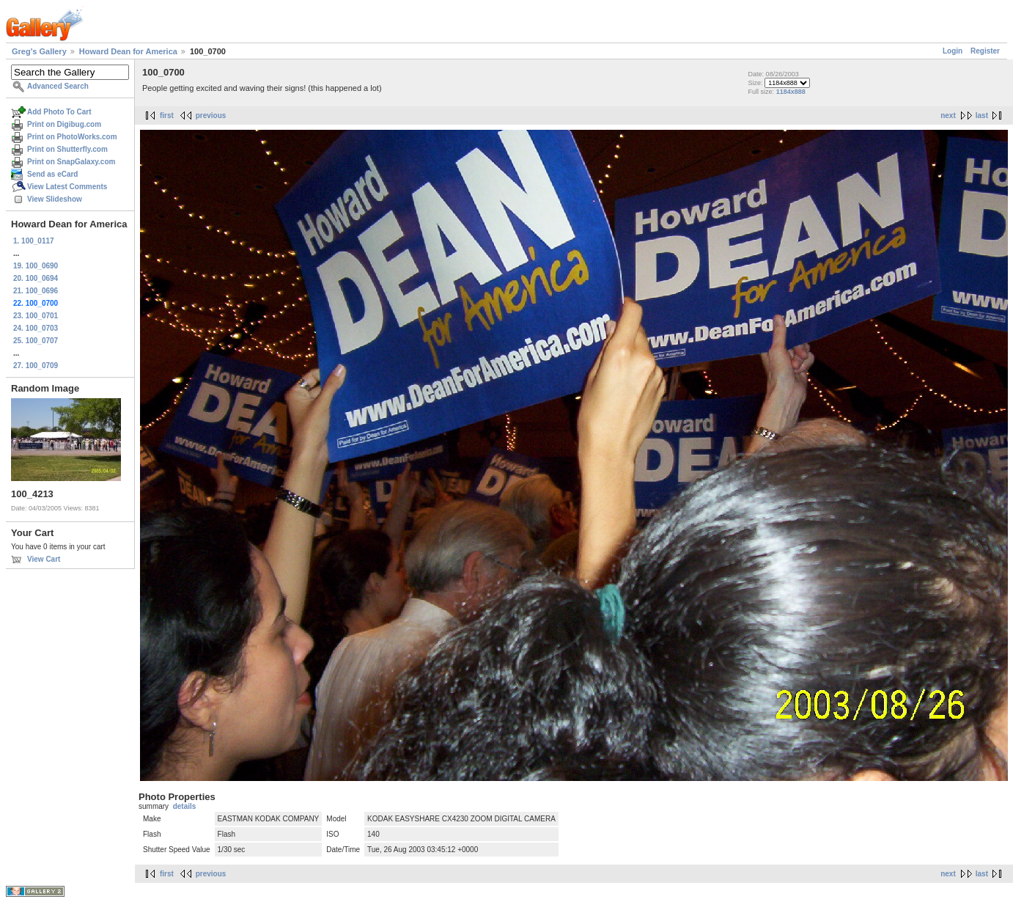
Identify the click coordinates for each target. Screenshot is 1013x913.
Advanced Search (58, 86)
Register (985, 51)
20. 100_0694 (35, 278)
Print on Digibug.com (64, 124)
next (948, 115)
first (167, 115)
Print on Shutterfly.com (67, 149)
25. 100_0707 (35, 341)
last (982, 115)
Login (952, 51)
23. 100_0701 (35, 316)
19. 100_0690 (35, 266)
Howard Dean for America (128, 51)
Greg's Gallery (39, 51)
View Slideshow (54, 199)
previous (211, 115)
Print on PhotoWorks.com (72, 137)
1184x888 (791, 91)
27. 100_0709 (35, 366)
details (184, 806)
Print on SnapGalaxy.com (71, 162)
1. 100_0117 (33, 241)
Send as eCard (52, 174)
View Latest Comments (67, 187)
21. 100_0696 (35, 291)
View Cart (43, 559)
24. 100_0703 (35, 328)
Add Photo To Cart (59, 112)
